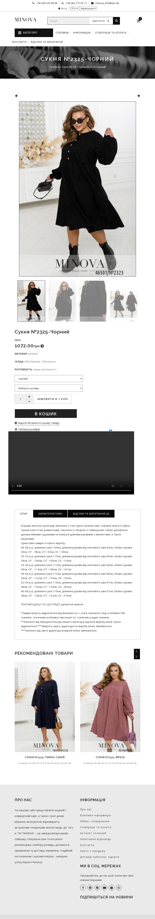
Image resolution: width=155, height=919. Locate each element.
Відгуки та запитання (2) (91, 513)
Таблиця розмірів (27, 429)
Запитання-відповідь (95, 839)
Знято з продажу (92, 851)
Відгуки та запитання (47, 42)
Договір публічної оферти (99, 857)
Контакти (19, 42)
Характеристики (50, 513)
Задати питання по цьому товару (37, 423)
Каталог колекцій (93, 833)
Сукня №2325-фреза (110, 757)
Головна (62, 32)
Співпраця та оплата (110, 32)
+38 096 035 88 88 (46, 3)
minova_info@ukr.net (107, 3)
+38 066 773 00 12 (76, 3)
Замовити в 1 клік (52, 399)
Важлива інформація (95, 815)
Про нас (86, 809)
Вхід (62, 8)
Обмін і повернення (95, 821)
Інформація (82, 32)
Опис (24, 513)
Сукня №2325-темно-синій (45, 757)
